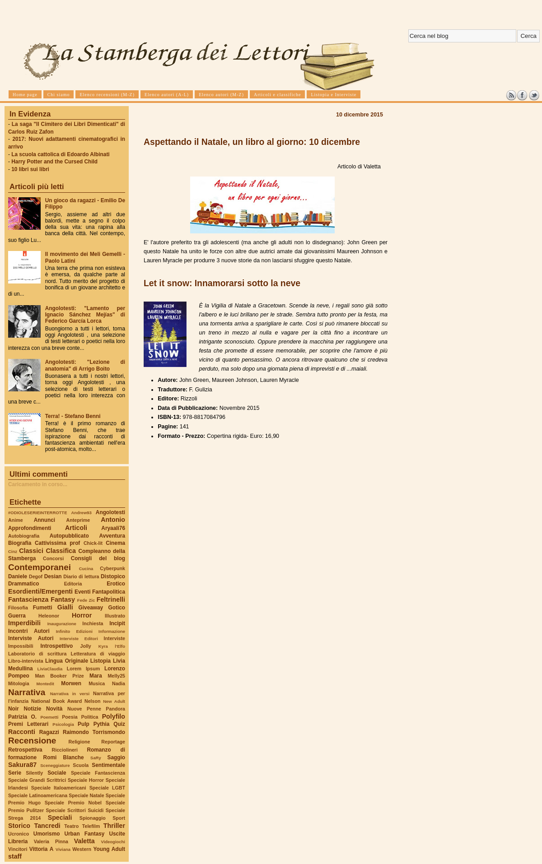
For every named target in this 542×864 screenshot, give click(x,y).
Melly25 (116, 675)
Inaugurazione (61, 623)
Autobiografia (23, 536)
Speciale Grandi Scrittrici (37, 780)
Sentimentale (108, 765)
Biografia (19, 543)
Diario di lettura (81, 576)
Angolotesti (110, 512)
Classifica (61, 550)
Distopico (113, 576)
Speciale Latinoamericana (37, 795)
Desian (53, 576)
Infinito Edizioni (74, 631)
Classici (31, 550)
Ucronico (18, 833)
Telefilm (91, 826)
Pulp (83, 724)
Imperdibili (24, 623)
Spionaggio (92, 818)
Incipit (117, 623)
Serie (14, 773)
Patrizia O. (22, 717)
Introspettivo (57, 646)
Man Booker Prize (59, 675)
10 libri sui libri (30, 169)
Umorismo (46, 834)
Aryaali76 (113, 528)
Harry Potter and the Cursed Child (54, 161)
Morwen (71, 683)
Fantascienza (28, 599)
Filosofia (18, 607)
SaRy (95, 757)
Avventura (112, 536)
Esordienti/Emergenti (40, 591)
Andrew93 (81, 512)
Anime (15, 520)
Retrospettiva (25, 750)
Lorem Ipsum (83, 668)
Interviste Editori (79, 638)
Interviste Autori (31, 638)
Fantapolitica (108, 592)
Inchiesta (92, 623)
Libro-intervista (25, 661)
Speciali (60, 817)
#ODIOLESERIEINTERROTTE (37, 512)
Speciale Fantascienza (98, 773)
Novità (54, 709)
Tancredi (47, 825)
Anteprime (78, 520)
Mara (95, 676)
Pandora (115, 708)
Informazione (111, 631)
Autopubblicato (69, 536)
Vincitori (17, 849)
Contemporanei (39, 567)
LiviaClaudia (50, 668)
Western (81, 849)
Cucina (86, 568)
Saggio (116, 757)
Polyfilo (113, 716)
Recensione (32, 740)
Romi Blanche (63, 757)
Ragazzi (49, 732)
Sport (118, 818)
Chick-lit (93, 543)
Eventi (83, 592)
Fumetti (42, 607)
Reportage (113, 741)
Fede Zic (86, 600)
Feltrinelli (111, 599)
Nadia (118, 683)
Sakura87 (22, 764)
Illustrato (115, 615)
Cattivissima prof (57, 543)
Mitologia (18, 683)
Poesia (69, 717)
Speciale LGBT (107, 787)
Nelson (92, 701)
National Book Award (56, 701)
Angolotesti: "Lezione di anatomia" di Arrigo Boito (85, 365)
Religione (79, 741)
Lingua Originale (66, 661)
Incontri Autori (29, 631)
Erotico (116, 584)
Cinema (115, 543)
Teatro (71, 826)
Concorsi (53, 558)
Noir (13, 709)
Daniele (17, 576)
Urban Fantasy (84, 834)
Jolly (85, 646)
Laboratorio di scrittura (37, 653)
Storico (19, 825)
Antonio (113, 519)
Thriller (114, 825)
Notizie (32, 709)
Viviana (63, 849)
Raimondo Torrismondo (94, 732)
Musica (97, 683)
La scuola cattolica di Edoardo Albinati (60, 154)
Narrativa (26, 692)
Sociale (56, 773)
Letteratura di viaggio (97, 653)
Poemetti (49, 717)
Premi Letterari (28, 724)
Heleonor (48, 615)
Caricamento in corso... (37, 484)
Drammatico (23, 584)
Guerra (17, 616)
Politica (89, 717)
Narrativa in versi (69, 693)
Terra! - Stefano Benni (73, 416)
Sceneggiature (55, 765)
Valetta (84, 841)
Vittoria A (41, 849)
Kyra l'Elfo (111, 646)
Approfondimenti (29, 528)
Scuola (81, 765)
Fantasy (63, 599)
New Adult (114, 701)
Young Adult (109, 849)
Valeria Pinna (51, 841)
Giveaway (91, 607)
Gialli (65, 607)
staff (15, 856)
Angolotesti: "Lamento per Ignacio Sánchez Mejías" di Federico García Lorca (85, 314)
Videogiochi (113, 841)
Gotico (116, 607)
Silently (34, 773)
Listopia (100, 661)
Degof (35, 576)
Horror (82, 615)
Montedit (45, 683)
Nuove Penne (84, 708)
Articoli (76, 527)
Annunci (44, 520)
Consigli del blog (98, 558)
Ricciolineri (64, 750)
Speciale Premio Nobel (73, 802)
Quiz (119, 724)
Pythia (101, 724)
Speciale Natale (86, 795)
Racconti (21, 731)
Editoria (73, 583)
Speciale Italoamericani (58, 787)
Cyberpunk (112, 568)
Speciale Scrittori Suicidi (74, 810)
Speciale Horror (86, 780)
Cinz (12, 551)
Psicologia (63, 724)
